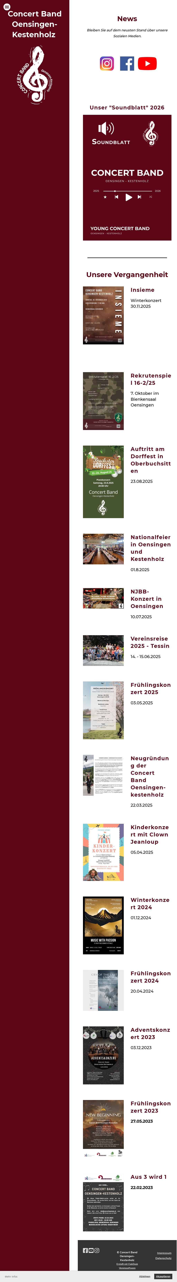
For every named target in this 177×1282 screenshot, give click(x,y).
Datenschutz (163, 1258)
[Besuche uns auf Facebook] (85, 1250)
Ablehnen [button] (144, 1276)
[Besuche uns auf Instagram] (96, 1250)
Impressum (164, 1253)
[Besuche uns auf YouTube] (91, 1250)
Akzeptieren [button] (163, 1276)
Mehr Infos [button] (11, 1276)
